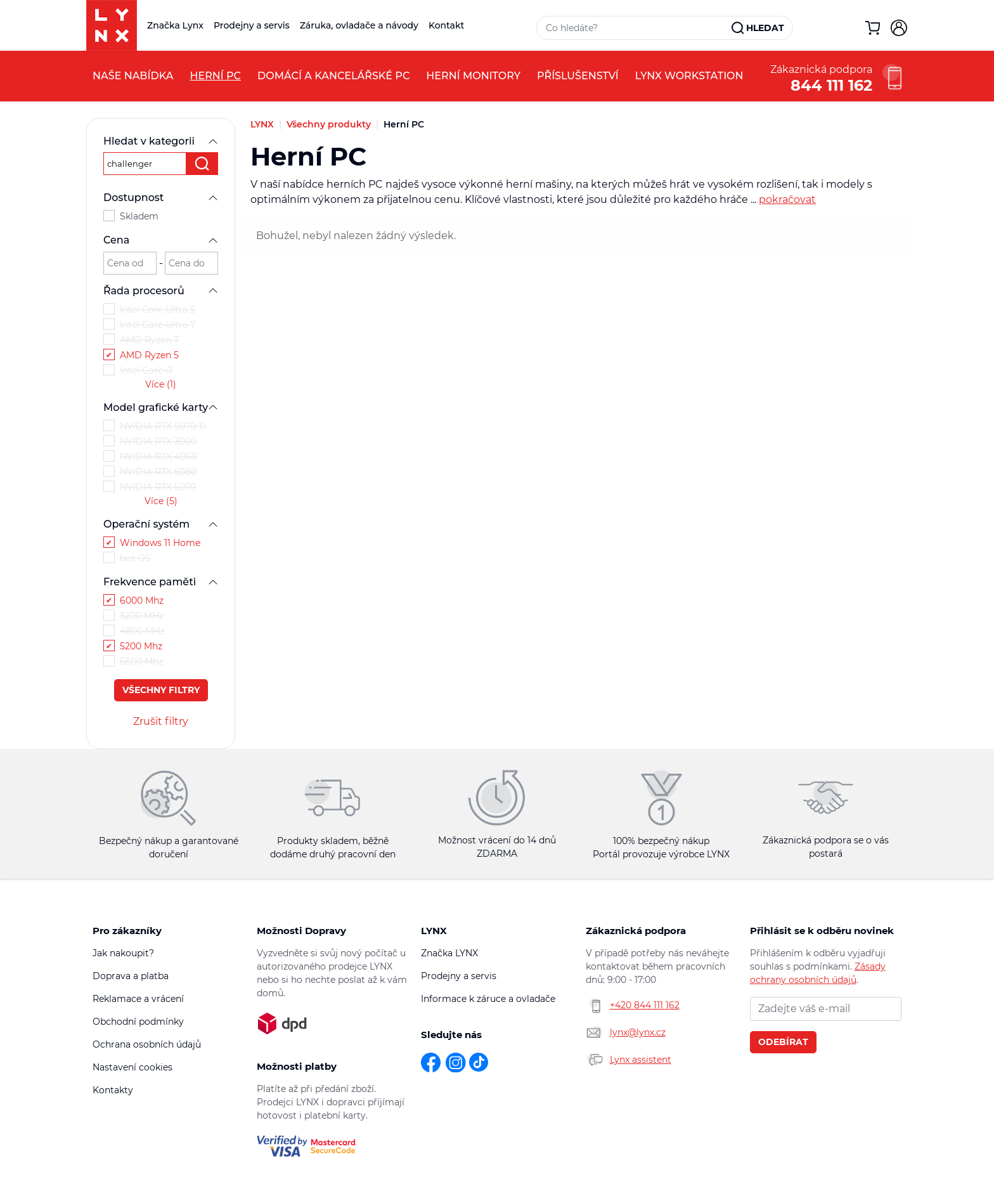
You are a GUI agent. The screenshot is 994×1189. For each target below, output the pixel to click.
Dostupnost (160, 198)
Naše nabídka (133, 76)
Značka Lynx (175, 25)
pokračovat (787, 199)
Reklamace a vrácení (138, 998)
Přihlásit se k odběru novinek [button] (822, 931)
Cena (160, 240)
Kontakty (113, 1090)
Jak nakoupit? (123, 953)
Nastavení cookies (132, 1067)
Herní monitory (473, 76)
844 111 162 (831, 84)
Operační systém (160, 524)
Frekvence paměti (160, 582)
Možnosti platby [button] (297, 1066)
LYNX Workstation (689, 76)
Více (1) (160, 384)
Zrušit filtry (160, 721)
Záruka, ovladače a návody (359, 25)
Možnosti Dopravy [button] (301, 931)
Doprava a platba (131, 976)
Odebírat (783, 1042)
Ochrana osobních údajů (147, 1044)
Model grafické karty (160, 407)
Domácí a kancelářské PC (333, 76)
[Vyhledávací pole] (634, 28)
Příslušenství (578, 76)
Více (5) (161, 501)
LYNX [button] (434, 931)
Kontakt (446, 25)
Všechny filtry (161, 690)
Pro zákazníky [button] (127, 931)
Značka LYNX (449, 953)
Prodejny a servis (252, 25)
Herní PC (215, 76)
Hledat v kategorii (160, 141)
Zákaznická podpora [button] (636, 931)
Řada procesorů (160, 291)
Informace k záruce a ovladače (488, 998)
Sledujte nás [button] (451, 1035)
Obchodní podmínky (138, 1021)
